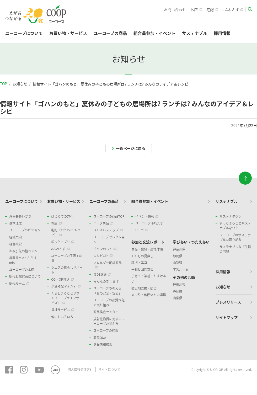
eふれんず (232, 9)
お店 (196, 9)
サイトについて (109, 369)
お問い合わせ (175, 9)
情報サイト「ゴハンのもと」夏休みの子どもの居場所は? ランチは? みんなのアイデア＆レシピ (110, 84)
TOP (3, 83)
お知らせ (20, 83)
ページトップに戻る (245, 178)
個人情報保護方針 (80, 369)
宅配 (212, 9)
